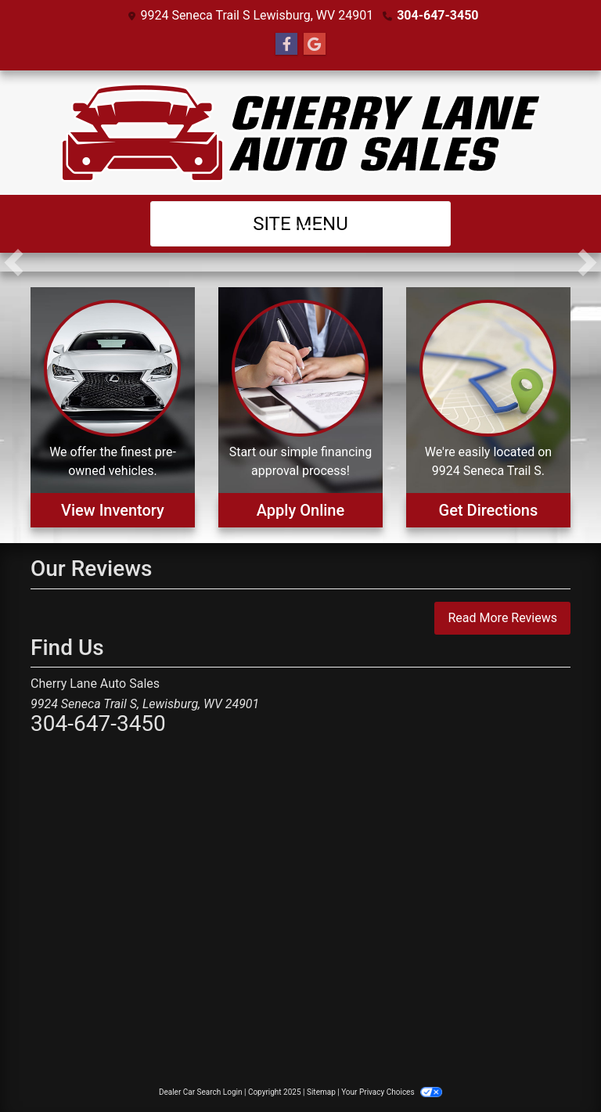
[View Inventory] (113, 407)
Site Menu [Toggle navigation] (300, 224)
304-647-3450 (437, 15)
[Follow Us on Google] (315, 44)
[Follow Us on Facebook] (286, 44)
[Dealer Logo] (301, 132)
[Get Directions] (488, 407)
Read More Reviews (502, 617)
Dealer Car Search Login (201, 1092)
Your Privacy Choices (391, 1092)
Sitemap (321, 1092)
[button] (13, 262)
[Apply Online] (300, 407)
